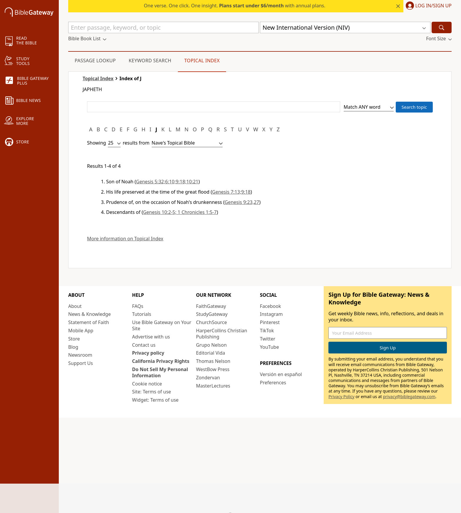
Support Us (80, 363)
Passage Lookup (95, 60)
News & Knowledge (89, 314)
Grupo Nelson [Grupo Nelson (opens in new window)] (211, 345)
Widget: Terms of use (155, 400)
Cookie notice (147, 383)
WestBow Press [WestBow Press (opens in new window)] (213, 369)
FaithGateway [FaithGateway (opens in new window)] (211, 306)
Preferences (273, 382)
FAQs (137, 306)
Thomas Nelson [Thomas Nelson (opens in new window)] (213, 361)
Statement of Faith (88, 322)
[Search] (442, 27)
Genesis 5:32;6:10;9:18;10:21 (167, 181)
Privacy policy (148, 353)
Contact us (144, 345)
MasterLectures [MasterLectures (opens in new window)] (213, 386)
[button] (427, 6)
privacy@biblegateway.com (409, 396)
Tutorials (141, 314)
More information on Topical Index (125, 239)
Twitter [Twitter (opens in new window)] (267, 339)
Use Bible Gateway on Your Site (161, 325)
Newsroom (80, 355)
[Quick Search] (163, 27)
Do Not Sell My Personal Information (160, 372)
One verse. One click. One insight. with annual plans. (234, 5)
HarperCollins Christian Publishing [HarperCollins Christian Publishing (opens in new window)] (221, 333)
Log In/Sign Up (433, 6)
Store (74, 339)
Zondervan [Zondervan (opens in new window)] (208, 377)
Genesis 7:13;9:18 (231, 192)
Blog (73, 347)
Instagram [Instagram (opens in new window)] (271, 314)
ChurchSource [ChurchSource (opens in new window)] (211, 322)
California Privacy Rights (160, 361)
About (74, 306)
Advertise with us (151, 336)
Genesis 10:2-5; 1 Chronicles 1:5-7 (180, 212)
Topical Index (202, 60)
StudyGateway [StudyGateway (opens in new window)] (212, 314)
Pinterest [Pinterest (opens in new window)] (270, 322)
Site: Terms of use (151, 391)
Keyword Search (150, 60)
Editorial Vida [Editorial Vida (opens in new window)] (210, 353)
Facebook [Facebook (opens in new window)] (270, 306)
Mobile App (80, 330)
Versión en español (281, 374)
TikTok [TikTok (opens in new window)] (267, 330)
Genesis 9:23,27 (242, 202)
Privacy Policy (341, 396)
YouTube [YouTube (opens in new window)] (269, 347)
